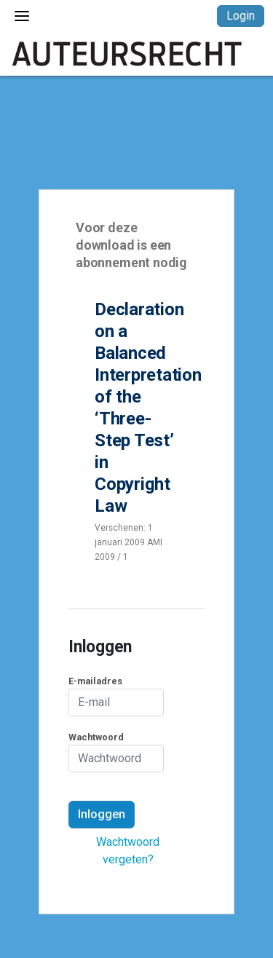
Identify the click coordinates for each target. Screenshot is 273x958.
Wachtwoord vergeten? (127, 850)
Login (240, 16)
